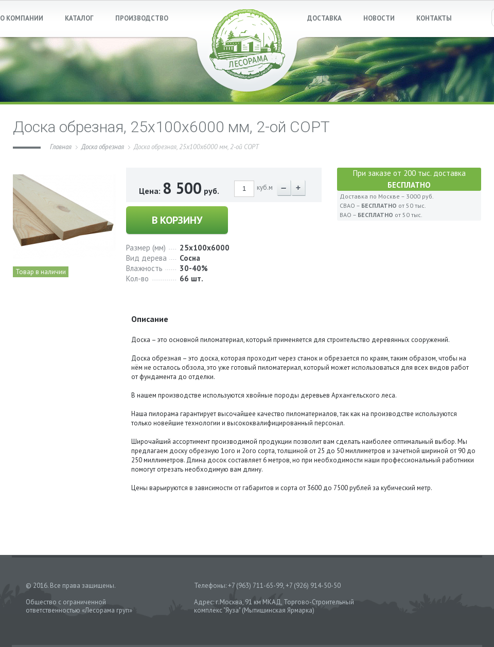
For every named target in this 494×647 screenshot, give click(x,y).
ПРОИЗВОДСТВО (141, 18)
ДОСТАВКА (324, 18)
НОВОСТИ (379, 18)
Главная (61, 146)
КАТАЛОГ (79, 18)
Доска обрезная (102, 146)
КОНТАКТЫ (434, 18)
